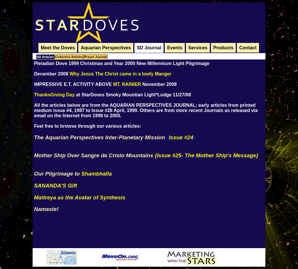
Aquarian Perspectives (106, 47)
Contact (248, 47)
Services (197, 47)
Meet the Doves (58, 47)
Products (223, 47)
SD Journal (149, 47)
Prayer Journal (95, 57)
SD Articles (45, 57)
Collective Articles (69, 57)
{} (181, 137)
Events (174, 47)
